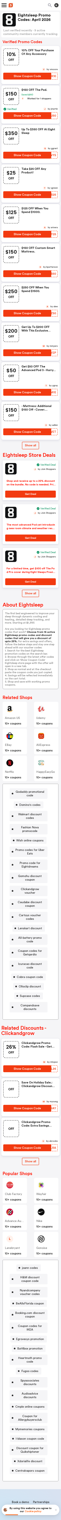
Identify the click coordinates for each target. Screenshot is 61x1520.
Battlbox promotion (30, 1323)
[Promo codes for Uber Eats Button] (28, 848)
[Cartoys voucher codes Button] (28, 908)
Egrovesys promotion (30, 1313)
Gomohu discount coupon (30, 874)
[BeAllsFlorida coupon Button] (28, 1281)
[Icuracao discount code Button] (28, 949)
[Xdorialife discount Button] (28, 1425)
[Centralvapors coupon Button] (28, 1434)
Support (46, 1477)
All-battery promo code (29, 927)
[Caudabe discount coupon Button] (28, 897)
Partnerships (41, 1466)
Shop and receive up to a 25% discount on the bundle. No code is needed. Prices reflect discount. (31, 485)
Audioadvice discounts (30, 1361)
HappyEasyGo (45, 771)
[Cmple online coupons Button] (28, 1370)
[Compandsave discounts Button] (28, 987)
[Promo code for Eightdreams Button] (28, 861)
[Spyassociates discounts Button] (28, 1351)
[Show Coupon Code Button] (27, 76)
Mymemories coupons (30, 1393)
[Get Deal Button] (30, 494)
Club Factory (13, 1172)
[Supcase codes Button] (28, 978)
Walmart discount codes (30, 814)
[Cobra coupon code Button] (28, 959)
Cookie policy (33, 1511)
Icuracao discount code (30, 949)
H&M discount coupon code (30, 1257)
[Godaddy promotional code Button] (28, 793)
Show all (30, 1139)
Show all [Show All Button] (30, 445)
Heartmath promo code (29, 1332)
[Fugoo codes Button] (28, 1342)
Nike (39, 1199)
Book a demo (20, 1466)
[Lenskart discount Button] (28, 917)
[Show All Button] (30, 1140)
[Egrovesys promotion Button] (28, 1313)
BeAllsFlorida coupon (30, 1281)
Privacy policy (33, 1498)
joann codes (30, 1246)
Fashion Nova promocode (30, 825)
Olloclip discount (30, 968)
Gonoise (41, 1226)
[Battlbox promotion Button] (29, 1323)
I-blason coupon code (30, 1402)
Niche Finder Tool (32, 1470)
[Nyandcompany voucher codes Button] (28, 1270)
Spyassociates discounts (30, 1351)
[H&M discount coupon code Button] (28, 1257)
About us (15, 1477)
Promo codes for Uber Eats (30, 848)
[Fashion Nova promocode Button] (28, 825)
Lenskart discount (30, 917)
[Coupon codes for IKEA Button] (29, 1304)
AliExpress (43, 744)
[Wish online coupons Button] (29, 836)
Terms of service (50, 1498)
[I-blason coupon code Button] (28, 1402)
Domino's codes (30, 804)
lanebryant (12, 1226)
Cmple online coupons (30, 1370)
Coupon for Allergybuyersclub (30, 1382)
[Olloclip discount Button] (28, 968)
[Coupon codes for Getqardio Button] (28, 938)
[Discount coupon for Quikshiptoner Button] (28, 1414)
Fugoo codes (29, 1342)
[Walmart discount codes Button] (28, 814)
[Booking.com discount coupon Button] (28, 1293)
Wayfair (41, 1172)
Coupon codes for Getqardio (30, 938)
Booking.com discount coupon (30, 1293)
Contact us (31, 1477)
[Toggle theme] (56, 5)
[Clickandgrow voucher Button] (28, 885)
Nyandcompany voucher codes (30, 1270)
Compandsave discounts (30, 987)
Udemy (40, 717)
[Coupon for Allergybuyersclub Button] (28, 1382)
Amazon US (12, 717)
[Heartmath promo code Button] (28, 1332)
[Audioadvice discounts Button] (28, 1361)
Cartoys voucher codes (29, 908)
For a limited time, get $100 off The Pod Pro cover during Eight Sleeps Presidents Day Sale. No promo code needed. (31, 572)
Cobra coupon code (30, 959)
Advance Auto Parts (18, 1199)
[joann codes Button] (28, 1246)
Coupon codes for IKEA (30, 1304)
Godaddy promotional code (30, 793)
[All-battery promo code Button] (28, 927)
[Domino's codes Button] (28, 804)
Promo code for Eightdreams (30, 861)
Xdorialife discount (29, 1425)
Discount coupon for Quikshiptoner (30, 1414)
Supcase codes (30, 977)
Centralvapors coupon (30, 1434)
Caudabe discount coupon (30, 897)
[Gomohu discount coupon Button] (28, 874)
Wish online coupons (30, 836)
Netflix (9, 771)
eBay (8, 744)
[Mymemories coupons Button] (28, 1393)
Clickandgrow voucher (30, 885)
